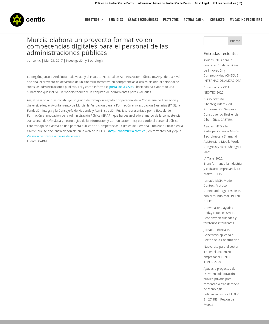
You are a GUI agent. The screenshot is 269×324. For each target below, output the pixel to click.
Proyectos (171, 20)
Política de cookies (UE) (227, 3)
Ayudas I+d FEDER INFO (246, 20)
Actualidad (192, 20)
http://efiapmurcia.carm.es (127, 131)
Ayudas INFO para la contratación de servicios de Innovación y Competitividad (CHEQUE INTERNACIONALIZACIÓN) (222, 70)
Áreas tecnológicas (143, 20)
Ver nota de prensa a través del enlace (53, 136)
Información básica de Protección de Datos (164, 3)
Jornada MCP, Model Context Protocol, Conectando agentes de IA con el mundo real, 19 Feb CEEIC (222, 190)
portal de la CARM (121, 87)
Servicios (116, 20)
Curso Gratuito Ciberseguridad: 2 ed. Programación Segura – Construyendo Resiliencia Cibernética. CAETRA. (221, 109)
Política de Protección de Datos (114, 3)
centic (36, 60)
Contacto (217, 20)
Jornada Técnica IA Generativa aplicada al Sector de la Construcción (221, 235)
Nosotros (92, 20)
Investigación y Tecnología (84, 60)
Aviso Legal (202, 3)
